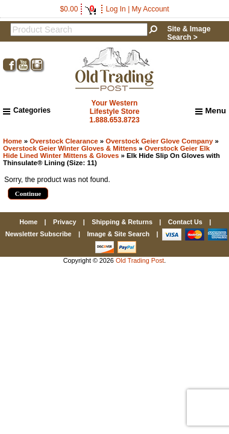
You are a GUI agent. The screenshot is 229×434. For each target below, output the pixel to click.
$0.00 (78, 9)
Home (12, 141)
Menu (210, 111)
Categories (27, 110)
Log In (115, 9)
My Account (150, 9)
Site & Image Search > (188, 33)
